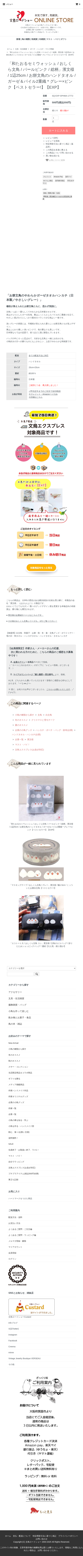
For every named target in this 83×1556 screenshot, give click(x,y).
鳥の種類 (26, 39)
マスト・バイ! (53, 39)
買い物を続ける (53, 156)
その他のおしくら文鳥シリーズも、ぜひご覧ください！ (32, 621)
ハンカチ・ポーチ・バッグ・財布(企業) (54, 730)
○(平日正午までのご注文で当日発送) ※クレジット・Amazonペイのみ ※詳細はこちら (45, 394)
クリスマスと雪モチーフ (43, 720)
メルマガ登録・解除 (17, 1241)
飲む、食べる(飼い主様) (18, 1132)
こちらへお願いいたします (58, 689)
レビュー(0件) (52, 138)
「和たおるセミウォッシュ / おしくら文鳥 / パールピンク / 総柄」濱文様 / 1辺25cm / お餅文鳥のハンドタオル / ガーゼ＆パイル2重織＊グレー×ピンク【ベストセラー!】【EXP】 (41, 827)
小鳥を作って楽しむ (18, 1011)
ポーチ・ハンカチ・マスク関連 (42, 49)
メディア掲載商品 (16, 1084)
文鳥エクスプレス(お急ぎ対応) (29, 749)
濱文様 (30, 739)
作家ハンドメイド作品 (18, 1090)
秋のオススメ (14, 1061)
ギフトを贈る (14, 1079)
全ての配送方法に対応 (38, 355)
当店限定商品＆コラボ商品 (20, 1073)
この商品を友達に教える (56, 150)
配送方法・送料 (15, 1217)
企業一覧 (18, 739)
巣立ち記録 (13, 1179)
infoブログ (13, 1323)
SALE (11, 1144)
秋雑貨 (34, 39)
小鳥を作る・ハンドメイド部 (21, 1126)
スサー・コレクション (18, 1067)
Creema (11, 1346)
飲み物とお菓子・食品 (19, 1017)
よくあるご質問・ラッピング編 (22, 1235)
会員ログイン (19, 662)
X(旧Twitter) (13, 1329)
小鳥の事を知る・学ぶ (18, 1120)
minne (11, 1352)
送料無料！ (13, 1138)
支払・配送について (22, 1536)
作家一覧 (12, 1108)
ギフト (64, 39)
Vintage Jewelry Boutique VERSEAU (24, 1358)
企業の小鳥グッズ (23, 730)
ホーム (9, 49)
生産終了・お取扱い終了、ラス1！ (23, 1150)
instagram (12, 1335)
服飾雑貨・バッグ (17, 1005)
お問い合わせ (41, 1539)
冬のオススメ (21, 720)
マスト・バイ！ (22, 744)
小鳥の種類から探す (24, 715)
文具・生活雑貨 (21, 49)
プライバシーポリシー (68, 1536)
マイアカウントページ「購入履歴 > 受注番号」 (34, 674)
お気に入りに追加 (55, 160)
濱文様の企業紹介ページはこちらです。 (25, 615)
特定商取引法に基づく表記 (44, 1536)
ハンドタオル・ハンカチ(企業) (26, 734)
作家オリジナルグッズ (18, 1096)
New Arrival (13, 1043)
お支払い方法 (14, 1223)
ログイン (12, 1259)
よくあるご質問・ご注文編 (20, 1229)
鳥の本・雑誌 (15, 1024)
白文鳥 (48, 715)
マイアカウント (15, 1247)
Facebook (12, 1341)
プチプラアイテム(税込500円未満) (23, 1173)
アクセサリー (15, 992)
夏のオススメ (21, 725)
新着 (18, 39)
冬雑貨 (42, 39)
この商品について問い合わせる (59, 153)
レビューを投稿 (53, 141)
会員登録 (12, 1253)
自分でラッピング (16, 1162)
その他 (11, 1364)
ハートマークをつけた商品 (20, 1198)
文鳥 (39, 715)
